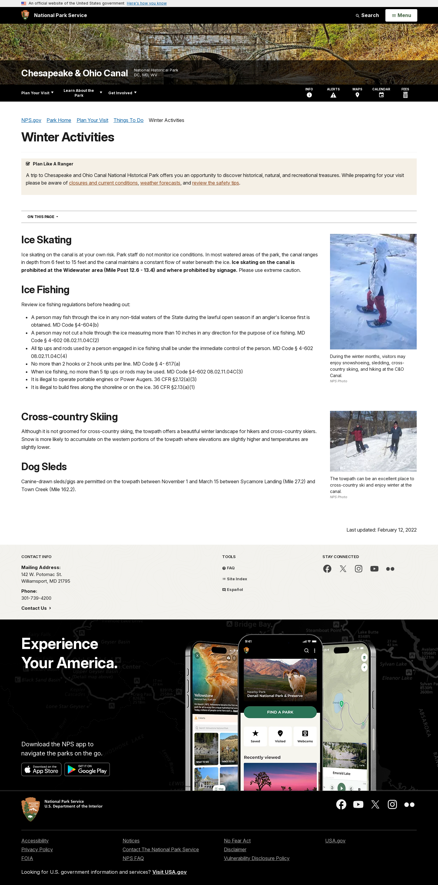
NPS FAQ (133, 858)
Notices (131, 841)
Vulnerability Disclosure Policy (257, 858)
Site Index (234, 578)
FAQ (228, 567)
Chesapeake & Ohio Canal (74, 73)
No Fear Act (237, 841)
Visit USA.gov (169, 872)
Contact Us (34, 608)
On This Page (53, 216)
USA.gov (335, 841)
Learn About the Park (83, 93)
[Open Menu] (401, 15)
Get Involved (122, 93)
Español (232, 589)
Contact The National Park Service (161, 849)
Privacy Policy (37, 849)
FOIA (27, 858)
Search (367, 15)
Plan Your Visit (37, 93)
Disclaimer (235, 849)
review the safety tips (215, 183)
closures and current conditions (103, 183)
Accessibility (35, 841)
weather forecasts (160, 183)
